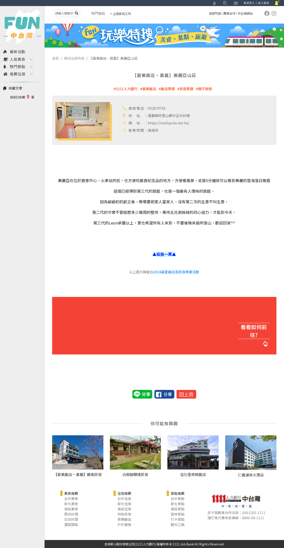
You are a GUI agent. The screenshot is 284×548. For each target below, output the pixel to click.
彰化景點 (178, 503)
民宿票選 (186, 88)
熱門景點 (14, 66)
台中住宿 (124, 498)
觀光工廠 (178, 524)
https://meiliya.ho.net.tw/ (168, 122)
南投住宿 (124, 508)
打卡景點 (178, 519)
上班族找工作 (122, 13)
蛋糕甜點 (71, 524)
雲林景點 (178, 514)
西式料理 (71, 514)
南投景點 (178, 508)
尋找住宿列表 (74, 58)
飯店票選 (168, 88)
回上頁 (186, 394)
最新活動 (14, 51)
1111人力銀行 (127, 88)
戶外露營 (124, 524)
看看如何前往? (254, 331)
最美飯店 (149, 88)
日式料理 (71, 519)
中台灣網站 (245, 13)
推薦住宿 (14, 74)
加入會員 (263, 3)
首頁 (55, 58)
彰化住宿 (124, 503)
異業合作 (229, 13)
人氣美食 (14, 59)
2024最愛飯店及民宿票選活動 (176, 271)
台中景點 (178, 498)
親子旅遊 (205, 88)
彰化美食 (71, 503)
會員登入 (249, 3)
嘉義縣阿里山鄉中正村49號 (169, 115)
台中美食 (71, 498)
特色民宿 (124, 514)
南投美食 (71, 508)
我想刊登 (215, 13)
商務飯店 (124, 519)
